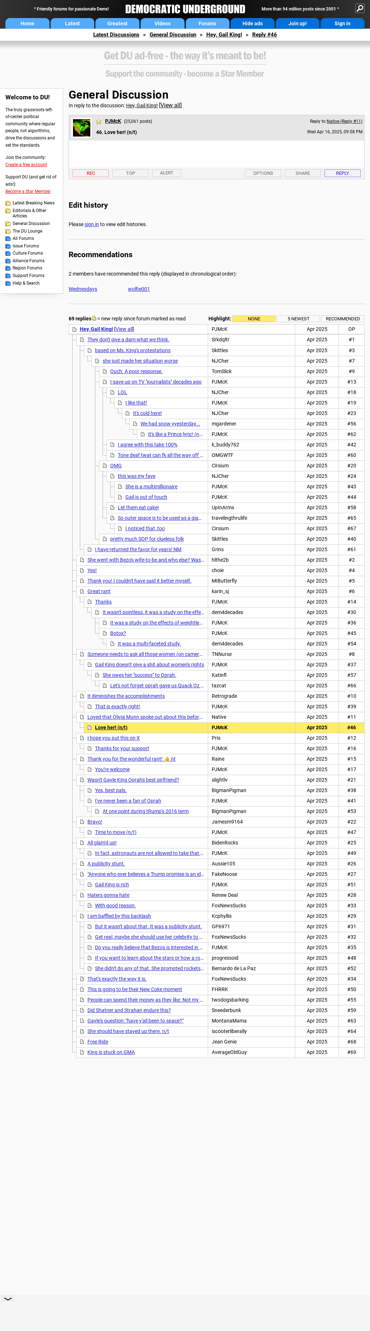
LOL (122, 392)
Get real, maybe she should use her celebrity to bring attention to (166, 937)
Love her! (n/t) (111, 727)
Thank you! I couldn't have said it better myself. (139, 581)
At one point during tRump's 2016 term (146, 811)
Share (303, 173)
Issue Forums (26, 246)
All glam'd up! (102, 843)
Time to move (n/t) (116, 832)
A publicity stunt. (106, 864)
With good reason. (115, 905)
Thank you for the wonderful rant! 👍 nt (131, 759)
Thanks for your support (122, 748)
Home (27, 23)
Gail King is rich (112, 884)
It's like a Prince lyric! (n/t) (176, 434)
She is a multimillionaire (151, 486)
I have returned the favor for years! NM (138, 549)
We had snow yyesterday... (170, 424)
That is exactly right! (117, 706)
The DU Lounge (27, 231)
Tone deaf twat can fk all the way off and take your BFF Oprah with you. (198, 455)
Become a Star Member (28, 191)
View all (170, 105)
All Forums (23, 238)
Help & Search (26, 283)
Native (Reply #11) (344, 121)
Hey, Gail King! (224, 34)
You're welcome (112, 769)
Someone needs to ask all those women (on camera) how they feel (161, 654)
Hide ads (252, 23)
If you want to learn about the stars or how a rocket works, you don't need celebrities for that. (198, 958)
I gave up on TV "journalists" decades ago (156, 382)
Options (263, 173)
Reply (342, 173)
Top (130, 173)
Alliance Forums (28, 260)
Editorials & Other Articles (29, 213)
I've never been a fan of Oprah (128, 801)
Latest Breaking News (34, 203)
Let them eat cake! (138, 507)
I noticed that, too (145, 528)
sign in (92, 224)
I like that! (136, 403)
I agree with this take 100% (147, 445)
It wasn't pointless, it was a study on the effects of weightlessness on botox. (187, 612)
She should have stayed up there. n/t (128, 1031)
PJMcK (113, 121)
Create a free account (26, 164)
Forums (207, 23)
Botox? (118, 633)
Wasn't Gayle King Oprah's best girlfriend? (133, 780)
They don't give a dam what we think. (128, 339)
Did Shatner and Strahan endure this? (129, 1010)
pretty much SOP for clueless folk (147, 539)
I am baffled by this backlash (119, 916)
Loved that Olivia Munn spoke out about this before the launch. (157, 717)
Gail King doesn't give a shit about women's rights (149, 664)
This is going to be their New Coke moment (134, 989)
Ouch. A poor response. (136, 371)
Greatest (117, 23)
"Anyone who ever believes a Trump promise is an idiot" (147, 874)
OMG (116, 465)
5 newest (299, 318)
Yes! (92, 570)
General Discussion (173, 34)
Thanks (103, 602)
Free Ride (97, 1042)
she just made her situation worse (140, 361)
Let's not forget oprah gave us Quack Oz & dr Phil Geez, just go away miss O (194, 685)
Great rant (99, 591)
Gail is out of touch (146, 497)
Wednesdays (83, 289)
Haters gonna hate (108, 895)
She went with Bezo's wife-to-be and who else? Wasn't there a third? (162, 560)
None (254, 318)
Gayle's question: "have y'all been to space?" (135, 1021)
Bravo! (94, 822)
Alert (166, 173)
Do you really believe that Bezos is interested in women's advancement (172, 947)
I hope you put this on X (113, 738)
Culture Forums (28, 253)
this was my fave (136, 476)
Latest (72, 23)
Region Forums (27, 268)
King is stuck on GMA (111, 1052)
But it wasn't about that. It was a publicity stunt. (148, 926)
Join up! (297, 23)
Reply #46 (264, 34)
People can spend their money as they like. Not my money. (151, 1000)
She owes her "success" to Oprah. (139, 675)
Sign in (342, 23)
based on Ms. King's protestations (133, 350)
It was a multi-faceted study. (149, 644)
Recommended (343, 318)
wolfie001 (139, 289)
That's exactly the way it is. (117, 979)
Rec (91, 173)
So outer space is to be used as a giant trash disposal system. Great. (194, 518)
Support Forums (28, 275)
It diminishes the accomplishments (126, 696)
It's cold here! (147, 413)
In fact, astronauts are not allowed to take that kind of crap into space (173, 853)
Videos (163, 23)
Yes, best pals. (111, 790)
